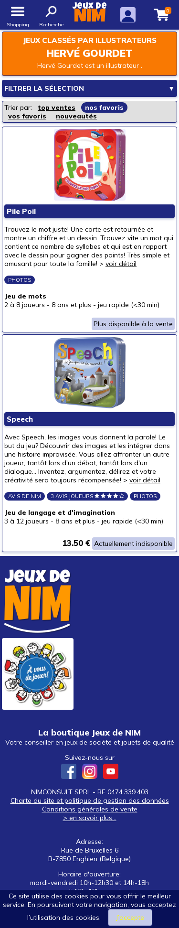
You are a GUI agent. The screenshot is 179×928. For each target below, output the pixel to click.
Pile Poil (21, 211)
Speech (20, 419)
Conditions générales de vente (89, 809)
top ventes (56, 107)
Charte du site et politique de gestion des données (90, 800)
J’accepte (130, 917)
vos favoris (27, 116)
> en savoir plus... (89, 817)
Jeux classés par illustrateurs (90, 40)
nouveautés (76, 116)
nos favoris (104, 107)
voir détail (121, 263)
